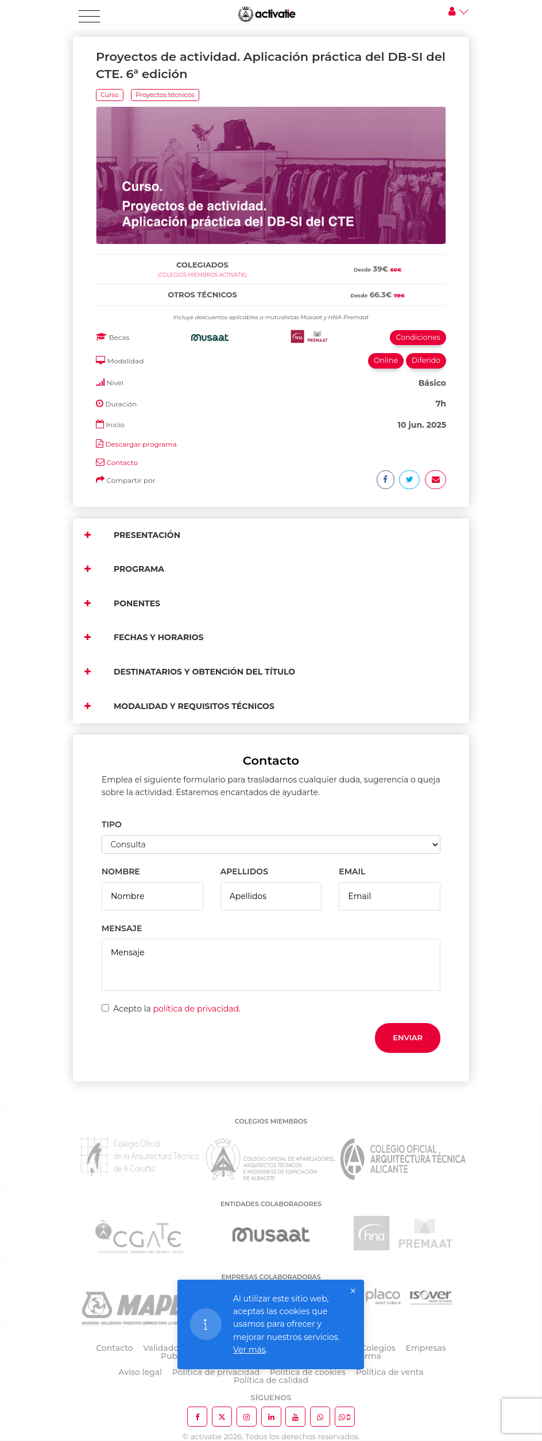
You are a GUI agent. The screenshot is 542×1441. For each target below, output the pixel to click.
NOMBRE (121, 871)
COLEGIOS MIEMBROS (271, 1121)
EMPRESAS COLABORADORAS (270, 1277)
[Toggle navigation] (89, 16)
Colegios (378, 1348)
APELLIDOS (244, 871)
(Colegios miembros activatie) (202, 275)
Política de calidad (271, 1380)
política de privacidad (196, 1009)
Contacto (122, 462)
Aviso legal (140, 1372)
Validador (162, 1348)
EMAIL (352, 871)
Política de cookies (308, 1372)
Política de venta (390, 1372)
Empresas (426, 1348)
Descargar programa (140, 444)
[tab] (271, 252)
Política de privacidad (216, 1372)
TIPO (112, 824)
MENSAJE (122, 928)
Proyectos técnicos (165, 95)
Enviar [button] (408, 1037)
